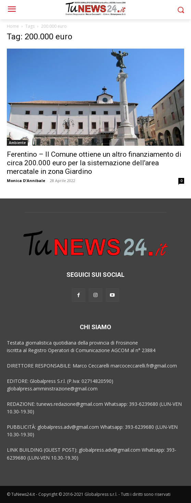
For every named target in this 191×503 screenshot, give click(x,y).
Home (13, 26)
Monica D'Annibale (26, 180)
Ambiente (17, 142)
